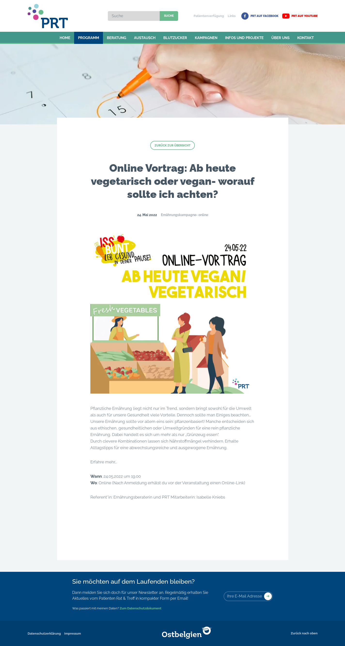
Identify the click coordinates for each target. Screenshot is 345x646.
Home (65, 38)
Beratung (116, 38)
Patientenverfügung (209, 16)
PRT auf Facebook (259, 16)
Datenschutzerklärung (44, 633)
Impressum (72, 633)
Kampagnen (206, 38)
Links (231, 16)
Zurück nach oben (304, 633)
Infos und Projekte (244, 38)
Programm (88, 38)
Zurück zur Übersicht (172, 145)
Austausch (145, 38)
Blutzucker (175, 38)
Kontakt (305, 38)
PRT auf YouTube (300, 16)
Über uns (280, 38)
